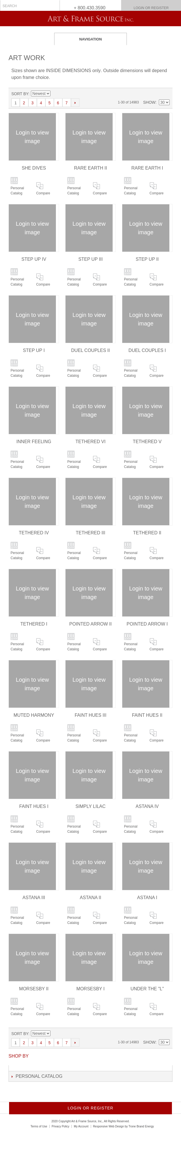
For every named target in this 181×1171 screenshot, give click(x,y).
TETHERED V (147, 441)
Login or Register (151, 8)
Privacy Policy (60, 1126)
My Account (81, 1126)
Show (149, 102)
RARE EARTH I (147, 168)
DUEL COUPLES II (90, 350)
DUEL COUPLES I (147, 350)
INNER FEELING (33, 441)
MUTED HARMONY (34, 715)
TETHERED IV (34, 532)
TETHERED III (90, 532)
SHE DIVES (34, 168)
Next (75, 102)
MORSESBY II (34, 988)
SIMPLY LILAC (90, 806)
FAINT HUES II (147, 715)
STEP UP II (147, 259)
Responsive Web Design (108, 1126)
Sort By (19, 93)
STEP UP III (90, 259)
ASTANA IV (147, 806)
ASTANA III (33, 897)
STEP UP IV (33, 259)
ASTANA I (147, 897)
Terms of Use (38, 1126)
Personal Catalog (17, 190)
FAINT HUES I (34, 806)
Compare (43, 193)
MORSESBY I (90, 988)
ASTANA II (90, 897)
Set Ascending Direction (54, 93)
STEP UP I (34, 350)
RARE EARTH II (90, 168)
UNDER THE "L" (147, 988)
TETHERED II (147, 532)
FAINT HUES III (90, 715)
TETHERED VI (90, 441)
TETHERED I (33, 624)
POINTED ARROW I (147, 624)
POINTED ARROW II (90, 624)
